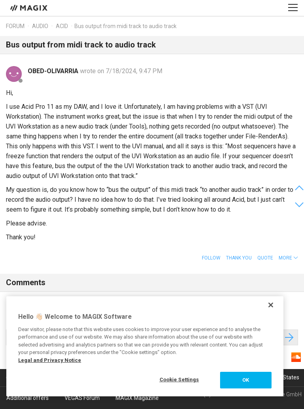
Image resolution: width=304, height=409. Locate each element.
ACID (62, 26)
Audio (40, 26)
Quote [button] (265, 258)
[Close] (270, 305)
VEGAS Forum (82, 398)
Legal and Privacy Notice (49, 360)
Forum (15, 26)
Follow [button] (211, 258)
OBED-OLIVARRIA (54, 71)
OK (245, 380)
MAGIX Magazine (137, 398)
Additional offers (27, 398)
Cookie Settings (179, 379)
